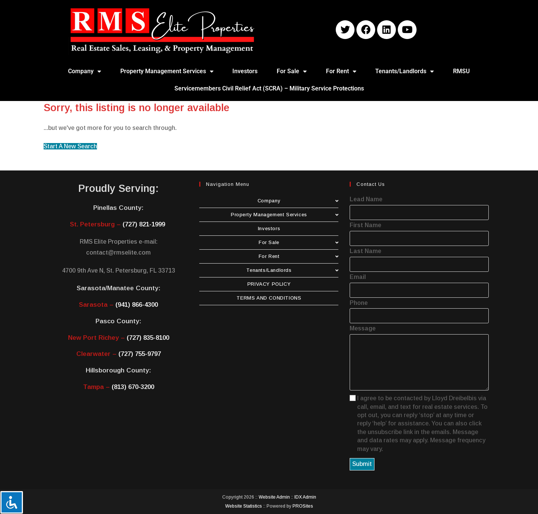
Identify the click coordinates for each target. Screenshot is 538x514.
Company (84, 71)
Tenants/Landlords (404, 71)
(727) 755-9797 (139, 353)
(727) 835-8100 (148, 337)
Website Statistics (243, 506)
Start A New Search (70, 146)
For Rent (341, 71)
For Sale (292, 71)
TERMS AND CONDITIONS (268, 298)
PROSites (302, 506)
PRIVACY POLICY (269, 284)
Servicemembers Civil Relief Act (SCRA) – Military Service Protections (269, 88)
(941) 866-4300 (136, 304)
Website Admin (274, 497)
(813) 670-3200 (133, 386)
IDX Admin (305, 497)
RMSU (461, 71)
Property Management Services (167, 71)
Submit (362, 464)
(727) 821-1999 (144, 224)
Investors (245, 71)
